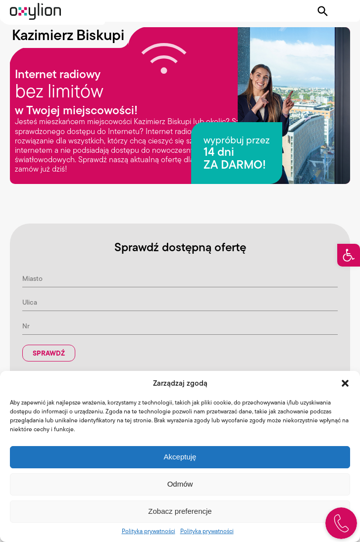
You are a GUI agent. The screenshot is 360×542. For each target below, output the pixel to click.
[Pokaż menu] (343, 11)
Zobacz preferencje (179, 511)
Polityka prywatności (148, 531)
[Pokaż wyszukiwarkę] (323, 11)
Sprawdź (49, 353)
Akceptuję (180, 456)
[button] (348, 255)
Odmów (180, 484)
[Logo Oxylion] (35, 11)
